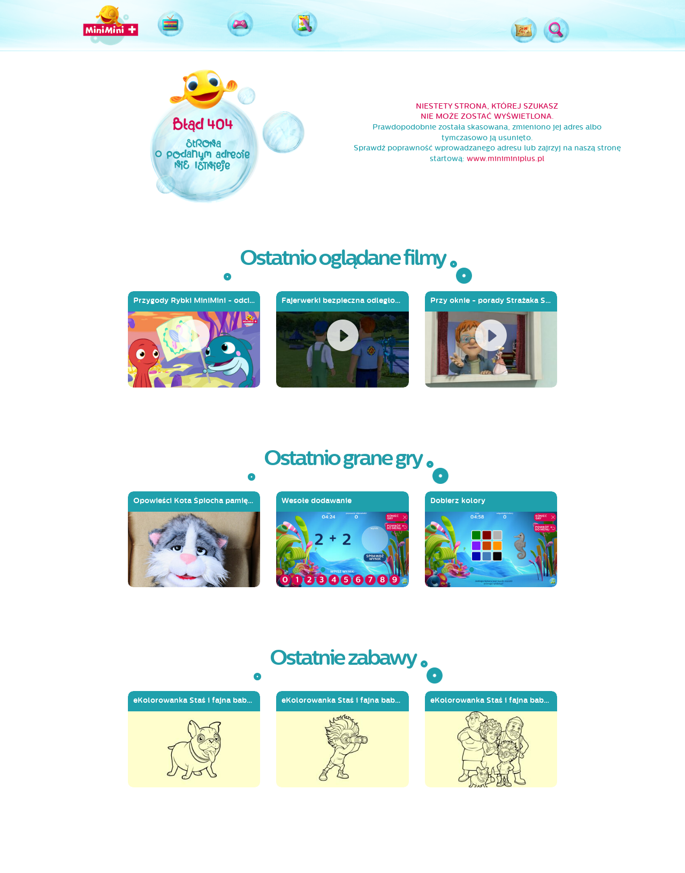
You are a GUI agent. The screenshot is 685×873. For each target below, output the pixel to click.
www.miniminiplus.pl (505, 158)
